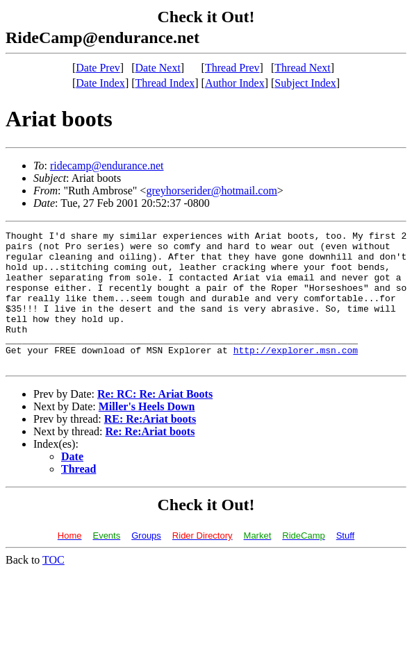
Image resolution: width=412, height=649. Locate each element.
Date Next (158, 68)
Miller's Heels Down (147, 433)
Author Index (235, 83)
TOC (53, 587)
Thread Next (302, 68)
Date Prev (98, 68)
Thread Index (165, 83)
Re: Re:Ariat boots (150, 458)
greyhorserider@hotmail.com (211, 190)
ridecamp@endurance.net (107, 165)
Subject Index (305, 83)
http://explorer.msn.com (295, 375)
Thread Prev (232, 68)
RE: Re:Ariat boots (150, 446)
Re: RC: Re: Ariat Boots (155, 421)
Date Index (100, 83)
